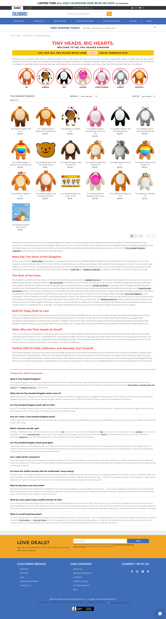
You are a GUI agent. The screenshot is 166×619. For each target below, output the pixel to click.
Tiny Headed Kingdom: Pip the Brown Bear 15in (46, 195)
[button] (17, 8)
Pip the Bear (37, 261)
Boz (101, 432)
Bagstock (23, 437)
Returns (24, 573)
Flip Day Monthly (81, 586)
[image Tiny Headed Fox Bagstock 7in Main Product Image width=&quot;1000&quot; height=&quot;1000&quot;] (21, 181)
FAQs (22, 577)
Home (12, 36)
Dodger (139, 432)
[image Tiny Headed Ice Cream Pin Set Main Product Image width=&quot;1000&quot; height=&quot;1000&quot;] (70, 181)
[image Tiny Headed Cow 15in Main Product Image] (70, 116)
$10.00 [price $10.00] (95, 167)
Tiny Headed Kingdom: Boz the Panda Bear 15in (120, 130)
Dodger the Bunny (100, 285)
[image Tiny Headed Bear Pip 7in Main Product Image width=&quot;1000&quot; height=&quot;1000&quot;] (95, 150)
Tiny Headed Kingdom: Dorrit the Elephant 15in (145, 130)
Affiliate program (82, 573)
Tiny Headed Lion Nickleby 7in (145, 195)
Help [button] (142, 8)
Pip (62, 432)
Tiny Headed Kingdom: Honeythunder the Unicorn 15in (95, 131)
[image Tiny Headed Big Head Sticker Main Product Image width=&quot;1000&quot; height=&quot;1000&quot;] (46, 150)
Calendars (19, 21)
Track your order (29, 581)
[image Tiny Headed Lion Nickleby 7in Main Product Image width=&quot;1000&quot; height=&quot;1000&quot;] (145, 181)
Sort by (135, 96)
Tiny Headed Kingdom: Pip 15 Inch (21, 130)
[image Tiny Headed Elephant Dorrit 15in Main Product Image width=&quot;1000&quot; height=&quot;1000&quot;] (145, 116)
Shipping (24, 569)
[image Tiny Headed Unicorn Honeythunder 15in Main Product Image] (95, 116)
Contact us (25, 586)
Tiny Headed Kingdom (42, 36)
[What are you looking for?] (86, 14)
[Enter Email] (100, 541)
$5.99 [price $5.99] (45, 167)
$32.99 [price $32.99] (20, 134)
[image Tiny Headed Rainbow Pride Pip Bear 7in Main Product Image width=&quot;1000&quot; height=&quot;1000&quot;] (145, 150)
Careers (77, 577)
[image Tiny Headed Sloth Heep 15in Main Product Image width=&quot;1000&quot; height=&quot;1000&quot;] (70, 150)
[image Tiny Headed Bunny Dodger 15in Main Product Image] (95, 181)
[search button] (109, 14)
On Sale (133, 21)
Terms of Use (43, 602)
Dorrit (103, 434)
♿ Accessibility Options (119, 603)
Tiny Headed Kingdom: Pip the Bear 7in (95, 163)
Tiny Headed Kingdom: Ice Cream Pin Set (70, 195)
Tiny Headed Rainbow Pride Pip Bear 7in (145, 163)
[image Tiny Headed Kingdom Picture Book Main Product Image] (21, 212)
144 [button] (141, 236)
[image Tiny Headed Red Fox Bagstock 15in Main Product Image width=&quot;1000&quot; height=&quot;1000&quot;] (46, 116)
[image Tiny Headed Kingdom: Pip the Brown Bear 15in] (46, 181)
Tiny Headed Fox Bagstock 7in (21, 195)
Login (135, 8)
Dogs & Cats (38, 21)
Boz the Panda (56, 283)
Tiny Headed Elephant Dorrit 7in (120, 163)
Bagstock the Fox (109, 299)
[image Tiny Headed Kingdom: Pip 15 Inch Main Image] (21, 116)
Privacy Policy (57, 602)
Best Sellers (60, 21)
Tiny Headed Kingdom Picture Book (20, 226)
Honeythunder (33, 434)
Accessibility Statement (95, 602)
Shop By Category (111, 21)
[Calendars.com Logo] (20, 14)
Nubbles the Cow (92, 280)
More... (149, 21)
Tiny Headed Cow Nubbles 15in (70, 130)
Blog (75, 590)
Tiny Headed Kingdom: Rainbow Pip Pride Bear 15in (20, 163)
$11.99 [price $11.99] (70, 199)
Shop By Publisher (84, 21)
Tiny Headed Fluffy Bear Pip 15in (120, 195)
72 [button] (136, 236)
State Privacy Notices (74, 602)
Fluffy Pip (75, 270)
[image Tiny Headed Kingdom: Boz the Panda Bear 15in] (120, 116)
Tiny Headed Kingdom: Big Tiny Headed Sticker (46, 163)
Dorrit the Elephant (133, 294)
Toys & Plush (27, 36)
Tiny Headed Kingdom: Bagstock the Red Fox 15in (46, 130)
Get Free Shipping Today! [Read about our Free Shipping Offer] (81, 8)
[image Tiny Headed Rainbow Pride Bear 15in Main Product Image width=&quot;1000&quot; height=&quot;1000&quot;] (21, 150)
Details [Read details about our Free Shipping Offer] (91, 8)
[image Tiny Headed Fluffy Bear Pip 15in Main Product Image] (120, 181)
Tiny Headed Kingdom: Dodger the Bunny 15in (95, 195)
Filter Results (86, 96)
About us (77, 569)
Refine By (74, 96)
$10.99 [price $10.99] (20, 230)
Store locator (80, 581)
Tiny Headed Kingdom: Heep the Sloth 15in (70, 163)
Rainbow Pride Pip (91, 270)
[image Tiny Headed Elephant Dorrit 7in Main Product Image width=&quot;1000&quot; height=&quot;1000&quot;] (120, 150)
